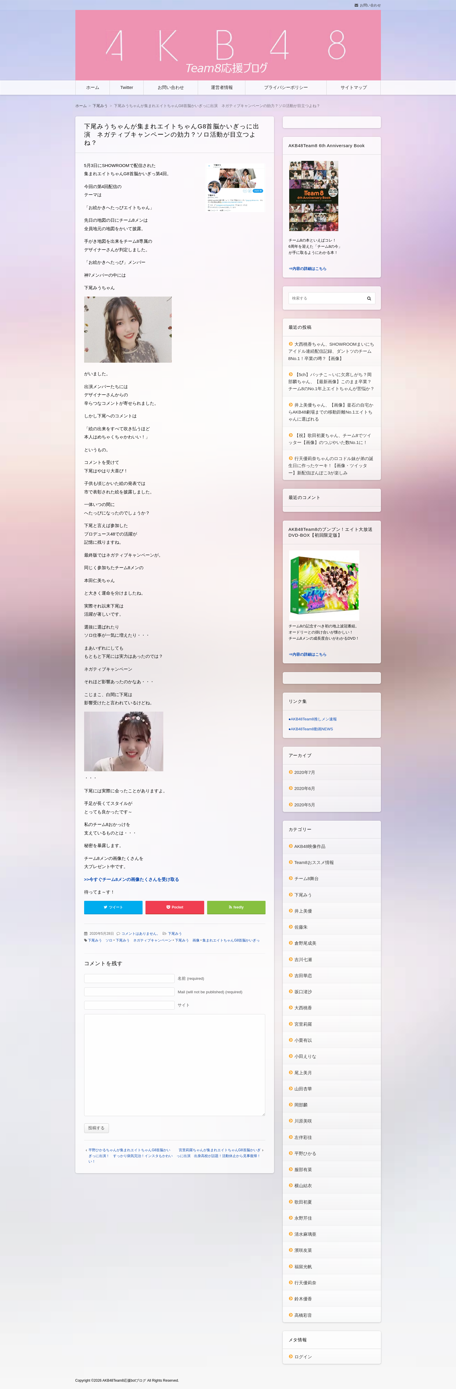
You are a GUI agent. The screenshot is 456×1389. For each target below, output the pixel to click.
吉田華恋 (303, 975)
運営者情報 (222, 87)
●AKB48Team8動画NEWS (311, 729)
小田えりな (305, 1056)
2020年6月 (304, 788)
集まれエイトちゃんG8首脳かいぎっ (231, 940)
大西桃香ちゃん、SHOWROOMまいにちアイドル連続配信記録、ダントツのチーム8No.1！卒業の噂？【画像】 (331, 351)
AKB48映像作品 (310, 846)
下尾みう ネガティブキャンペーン (144, 940)
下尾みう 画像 (187, 940)
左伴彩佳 (303, 1137)
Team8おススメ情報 (314, 862)
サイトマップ (354, 87)
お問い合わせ (370, 5)
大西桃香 (303, 1007)
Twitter (126, 87)
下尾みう (175, 934)
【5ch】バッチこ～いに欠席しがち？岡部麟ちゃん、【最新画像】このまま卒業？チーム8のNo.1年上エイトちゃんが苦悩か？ (331, 381)
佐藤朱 (301, 927)
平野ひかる (305, 1153)
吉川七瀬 (303, 959)
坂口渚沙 (303, 991)
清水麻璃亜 (305, 1234)
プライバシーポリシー (286, 87)
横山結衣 (303, 1185)
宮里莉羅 (303, 1024)
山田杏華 (303, 1088)
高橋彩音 (303, 1315)
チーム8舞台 (306, 878)
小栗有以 (303, 1040)
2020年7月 (304, 772)
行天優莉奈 (305, 1282)
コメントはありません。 (141, 934)
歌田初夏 (303, 1201)
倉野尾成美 (305, 943)
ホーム (92, 87)
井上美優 (303, 910)
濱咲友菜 (303, 1250)
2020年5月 (304, 804)
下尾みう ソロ (100, 940)
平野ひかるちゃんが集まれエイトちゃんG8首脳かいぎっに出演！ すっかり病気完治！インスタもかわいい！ (131, 1155)
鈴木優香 (303, 1298)
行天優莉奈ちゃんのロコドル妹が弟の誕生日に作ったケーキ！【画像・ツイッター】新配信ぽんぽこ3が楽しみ (330, 465)
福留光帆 (303, 1266)
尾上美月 (303, 1072)
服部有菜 (303, 1169)
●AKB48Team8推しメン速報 (313, 719)
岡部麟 (301, 1104)
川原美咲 (303, 1120)
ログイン (303, 1356)
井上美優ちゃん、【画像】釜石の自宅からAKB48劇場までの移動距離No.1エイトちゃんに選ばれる (330, 412)
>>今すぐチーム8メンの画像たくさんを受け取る (131, 879)
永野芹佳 (303, 1218)
